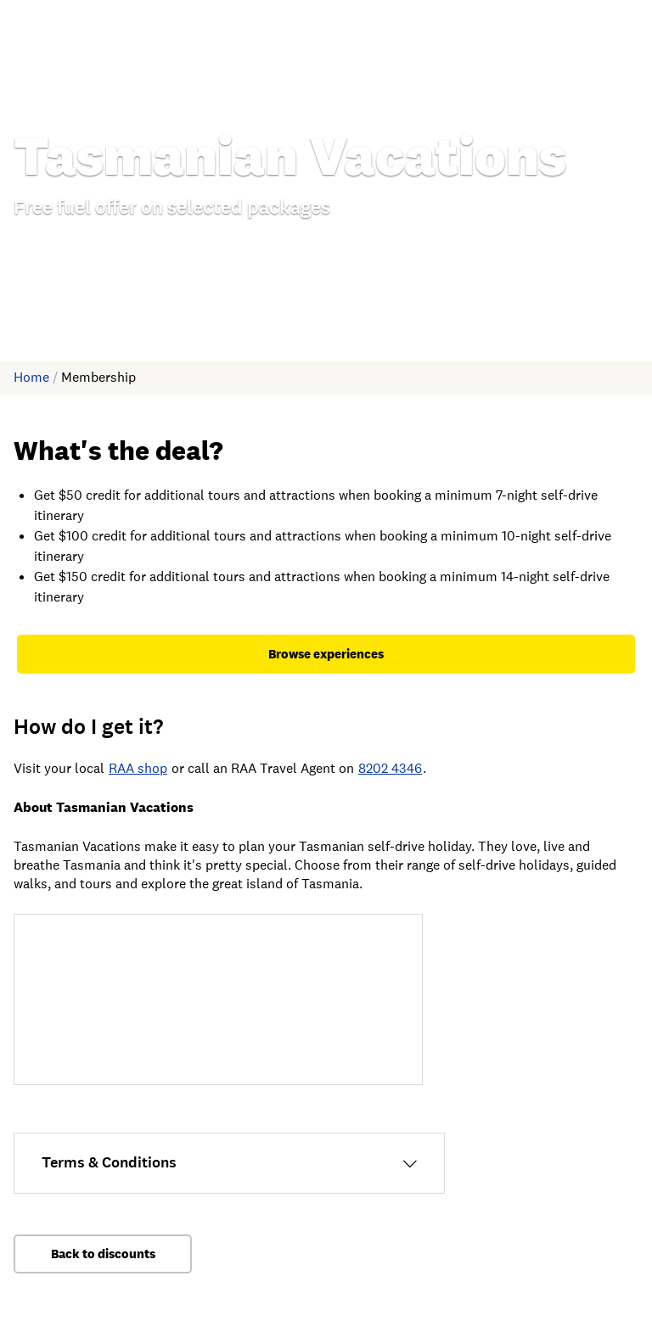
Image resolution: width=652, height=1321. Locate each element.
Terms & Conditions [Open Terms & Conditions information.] (109, 1162)
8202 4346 (390, 768)
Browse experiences (326, 654)
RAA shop (138, 768)
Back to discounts (103, 1253)
